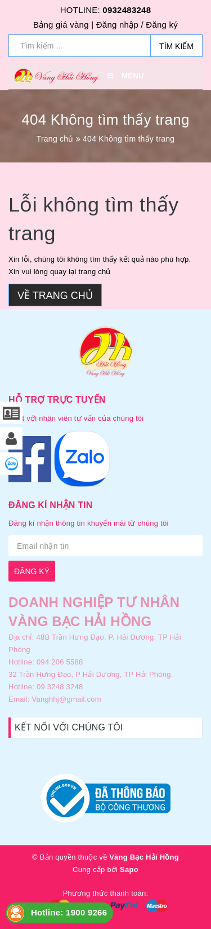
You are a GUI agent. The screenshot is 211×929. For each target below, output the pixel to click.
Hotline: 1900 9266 (69, 912)
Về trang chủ (55, 295)
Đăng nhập (117, 24)
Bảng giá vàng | (63, 24)
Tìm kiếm (176, 46)
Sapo (129, 869)
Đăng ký (162, 24)
